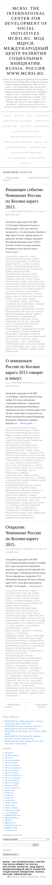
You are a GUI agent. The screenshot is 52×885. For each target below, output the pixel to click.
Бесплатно (34, 262)
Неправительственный (18, 319)
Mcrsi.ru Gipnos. (12, 765)
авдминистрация (15, 636)
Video (33, 257)
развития (35, 332)
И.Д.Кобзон (38, 646)
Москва (29, 314)
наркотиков (12, 317)
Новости (19, 279)
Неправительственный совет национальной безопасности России (22, 276)
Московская (12, 658)
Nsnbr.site (9, 798)
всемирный (29, 309)
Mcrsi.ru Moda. (12, 773)
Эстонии (23, 693)
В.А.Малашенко (37, 643)
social (9, 299)
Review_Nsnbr (11, 808)
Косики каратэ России (18, 312)
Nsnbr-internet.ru (13, 788)
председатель (13, 329)
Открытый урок (38, 147)
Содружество (20, 683)
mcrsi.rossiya (13, 297)
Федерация (18, 347)
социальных (12, 342)
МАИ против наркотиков (26, 132)
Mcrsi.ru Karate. (12, 770)
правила (28, 327)
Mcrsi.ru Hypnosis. (13, 768)
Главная (7, 116)
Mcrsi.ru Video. (12, 785)
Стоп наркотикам (16, 158)
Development (32, 292)
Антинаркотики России (18, 259)
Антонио (40, 304)
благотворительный (17, 643)
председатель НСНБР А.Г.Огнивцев (24, 678)
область (10, 666)
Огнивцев (11, 322)
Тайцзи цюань (13, 289)
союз (23, 342)
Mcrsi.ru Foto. (11, 763)
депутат (27, 646)
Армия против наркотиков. (17, 121)
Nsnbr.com (9, 790)
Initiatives (11, 294)
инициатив (14, 480)
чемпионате (26, 515)
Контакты (26, 126)
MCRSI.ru (27, 297)
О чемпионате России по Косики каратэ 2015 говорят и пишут (24, 492)
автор (24, 302)
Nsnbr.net (9, 793)
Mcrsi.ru (24, 257)
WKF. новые (29, 299)
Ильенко (10, 648)
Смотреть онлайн (35, 287)
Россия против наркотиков (26, 153)
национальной (28, 317)
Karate (38, 294)
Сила (22, 287)
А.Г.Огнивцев (42, 116)
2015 (12, 292)
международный (15, 314)
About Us (19, 116)
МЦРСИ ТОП (11, 828)
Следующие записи (41, 706)
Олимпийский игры (16, 147)
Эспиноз (23, 349)
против (25, 332)
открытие (32, 666)
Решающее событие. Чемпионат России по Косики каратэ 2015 (26, 336)
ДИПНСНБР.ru (11, 818)
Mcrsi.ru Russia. (12, 780)
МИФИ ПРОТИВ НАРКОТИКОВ (18, 142)
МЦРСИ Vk (10, 823)
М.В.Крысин (37, 312)
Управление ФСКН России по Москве (25, 344)
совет (34, 339)
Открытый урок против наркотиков (25, 673)
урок (8, 347)
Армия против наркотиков (20, 307)
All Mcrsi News (12, 755)
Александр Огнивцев (22, 211)
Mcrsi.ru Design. (12, 760)
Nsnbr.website (11, 803)
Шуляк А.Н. (25, 163)
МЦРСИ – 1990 (41, 142)
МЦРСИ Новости (13, 825)
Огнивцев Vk (11, 830)
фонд (21, 691)
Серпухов (35, 681)
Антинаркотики (25, 304)
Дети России (42, 121)
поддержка (16, 676)
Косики (40, 309)
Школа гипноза (37, 158)
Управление (34, 342)
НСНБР (29, 279)
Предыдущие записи (12, 706)
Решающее (11, 334)
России (15, 339)
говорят (41, 478)
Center (20, 292)
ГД (20, 646)
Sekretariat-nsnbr (13, 810)
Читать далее (13, 252)
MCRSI (15, 257)
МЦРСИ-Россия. (22, 272)
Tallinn (18, 299)
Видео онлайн (13, 264)
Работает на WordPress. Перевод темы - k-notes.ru (28, 877)
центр (41, 347)
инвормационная (25, 648)
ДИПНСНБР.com (12, 815)
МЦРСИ (9, 272)
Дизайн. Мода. (10, 126)
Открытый (22, 322)
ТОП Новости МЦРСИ (33, 289)
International (25, 294)
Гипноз (26, 264)
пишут (31, 500)
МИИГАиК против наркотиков (26, 137)
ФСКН (34, 347)
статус (16, 686)
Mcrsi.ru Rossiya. (13, 778)
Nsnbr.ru (9, 795)
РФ (27, 681)
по (21, 327)
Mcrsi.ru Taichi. (12, 783)
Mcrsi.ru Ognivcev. (13, 775)
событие (25, 339)
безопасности (13, 309)
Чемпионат (11, 349)
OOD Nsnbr (10, 805)
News (30, 116)
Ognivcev (38, 297)
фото (27, 347)
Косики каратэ (41, 126)
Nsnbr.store (10, 800)
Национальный (31, 661)
